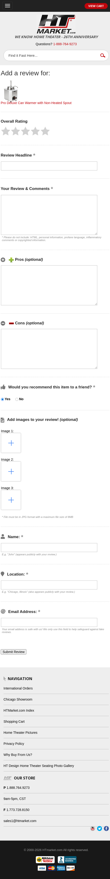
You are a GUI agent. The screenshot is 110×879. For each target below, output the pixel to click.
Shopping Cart (14, 721)
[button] (5, 131)
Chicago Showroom (18, 699)
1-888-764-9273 (65, 44)
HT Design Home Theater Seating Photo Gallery (39, 766)
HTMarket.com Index (19, 710)
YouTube (92, 828)
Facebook (106, 828)
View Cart (96, 6)
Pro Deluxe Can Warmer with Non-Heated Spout (36, 103)
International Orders (18, 688)
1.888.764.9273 (18, 788)
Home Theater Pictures (20, 732)
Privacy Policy (14, 744)
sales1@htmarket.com (20, 821)
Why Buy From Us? (18, 755)
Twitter (99, 828)
